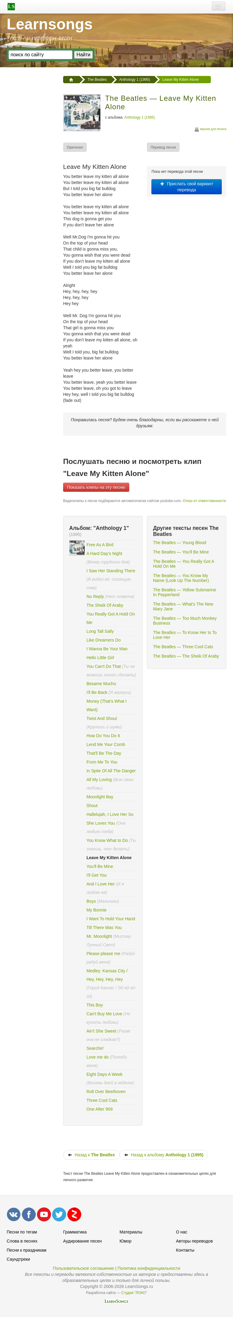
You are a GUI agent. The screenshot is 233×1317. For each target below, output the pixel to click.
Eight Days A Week (104, 1074)
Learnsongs (50, 24)
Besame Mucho (101, 683)
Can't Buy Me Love (104, 1013)
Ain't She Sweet (101, 1031)
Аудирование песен (82, 1241)
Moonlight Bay (99, 796)
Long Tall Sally (100, 631)
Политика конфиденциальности (148, 1268)
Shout (92, 805)
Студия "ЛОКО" (134, 1293)
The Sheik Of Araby (104, 605)
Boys (91, 901)
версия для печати (210, 130)
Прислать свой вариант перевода (186, 186)
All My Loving (99, 779)
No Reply (95, 596)
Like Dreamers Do (103, 640)
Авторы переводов (194, 1241)
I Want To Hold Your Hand (110, 918)
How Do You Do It (103, 735)
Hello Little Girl (100, 657)
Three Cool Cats (101, 1100)
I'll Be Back (97, 692)
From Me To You (101, 762)
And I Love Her (100, 884)
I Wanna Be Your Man (107, 648)
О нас (181, 1232)
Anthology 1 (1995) (139, 117)
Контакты (185, 1250)
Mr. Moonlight (99, 936)
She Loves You (100, 823)
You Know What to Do (107, 840)
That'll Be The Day (103, 753)
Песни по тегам (22, 1232)
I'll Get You (96, 875)
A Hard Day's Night (104, 553)
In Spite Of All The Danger (111, 770)
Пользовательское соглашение (83, 1268)
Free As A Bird (99, 544)
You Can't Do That (103, 666)
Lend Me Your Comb (105, 744)
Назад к (91, 1154)
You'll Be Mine (99, 866)
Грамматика (75, 1232)
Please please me (103, 953)
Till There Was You (104, 927)
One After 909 (99, 1109)
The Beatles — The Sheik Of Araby (186, 656)
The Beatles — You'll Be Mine (181, 552)
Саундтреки (18, 1259)
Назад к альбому (164, 1154)
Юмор (125, 1241)
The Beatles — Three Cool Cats (183, 646)
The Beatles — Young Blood (179, 542)
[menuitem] (75, 147)
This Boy (94, 1005)
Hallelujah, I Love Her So (109, 814)
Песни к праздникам (26, 1250)
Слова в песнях (22, 1241)
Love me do (97, 1057)
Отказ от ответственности (204, 501)
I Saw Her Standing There (110, 570)
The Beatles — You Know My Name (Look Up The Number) (181, 578)
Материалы (131, 1232)
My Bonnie (96, 910)
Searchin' (95, 1048)
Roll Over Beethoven (106, 1091)
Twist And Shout (101, 718)
